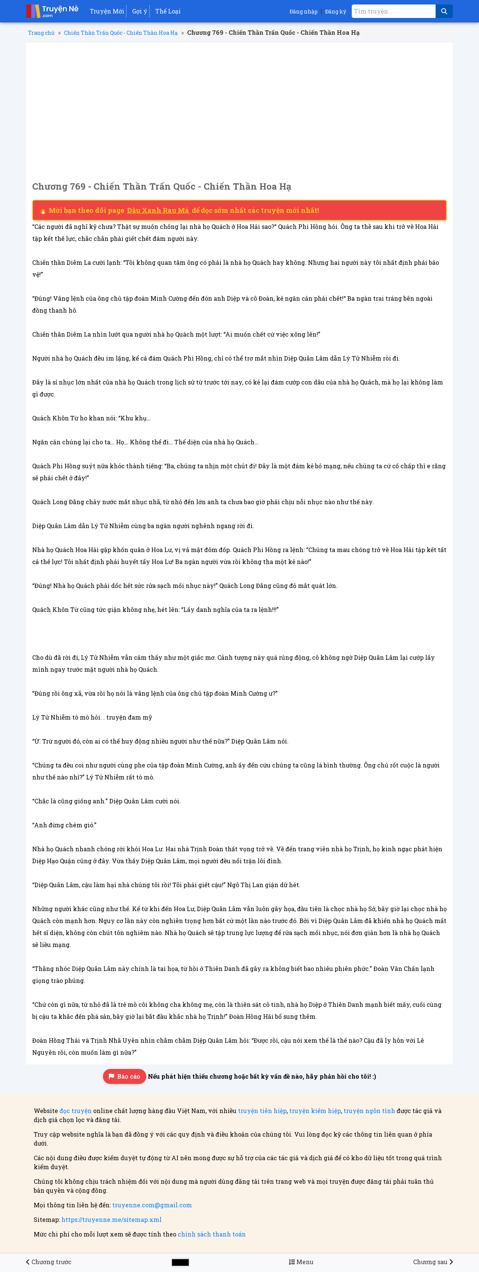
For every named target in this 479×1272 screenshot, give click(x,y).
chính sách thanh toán (212, 1234)
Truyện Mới (107, 11)
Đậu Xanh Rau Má (158, 210)
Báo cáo (124, 1076)
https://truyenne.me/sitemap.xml (111, 1219)
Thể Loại (168, 11)
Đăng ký (335, 11)
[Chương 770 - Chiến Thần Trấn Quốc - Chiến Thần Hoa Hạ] (433, 1262)
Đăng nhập (304, 11)
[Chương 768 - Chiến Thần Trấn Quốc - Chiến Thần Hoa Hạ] (48, 1262)
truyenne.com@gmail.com (152, 1205)
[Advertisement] (239, 104)
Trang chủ (41, 32)
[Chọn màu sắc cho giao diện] (180, 1262)
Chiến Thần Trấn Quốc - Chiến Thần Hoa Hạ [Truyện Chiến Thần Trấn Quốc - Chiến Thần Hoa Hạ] (121, 32)
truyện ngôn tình (369, 1111)
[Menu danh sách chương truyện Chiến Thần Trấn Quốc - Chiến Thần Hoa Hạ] (301, 1262)
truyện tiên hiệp (262, 1111)
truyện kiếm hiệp (315, 1111)
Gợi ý (139, 11)
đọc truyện (76, 1111)
